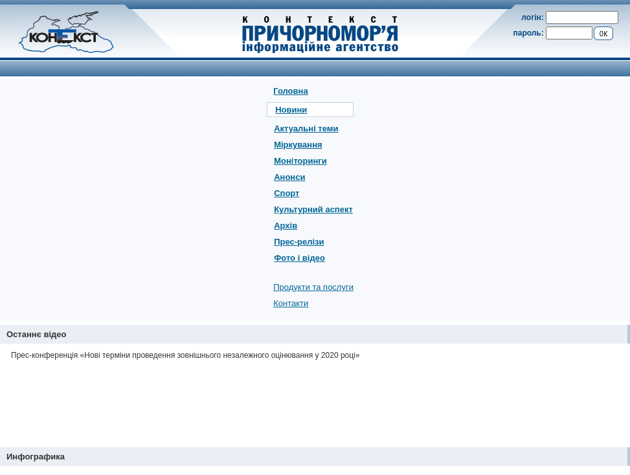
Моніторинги (300, 161)
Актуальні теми (306, 128)
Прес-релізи (299, 242)
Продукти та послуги (313, 287)
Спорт (286, 193)
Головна (290, 91)
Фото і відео (299, 258)
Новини (291, 110)
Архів (285, 225)
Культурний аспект (313, 209)
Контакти (290, 303)
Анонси (289, 177)
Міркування (298, 144)
